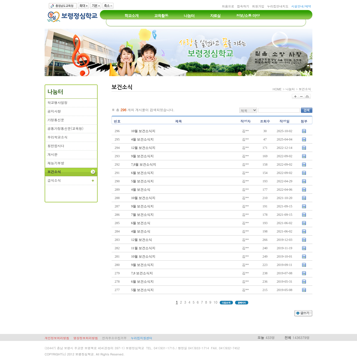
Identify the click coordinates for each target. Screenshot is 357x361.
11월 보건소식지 (143, 248)
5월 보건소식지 (142, 181)
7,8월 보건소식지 (143, 164)
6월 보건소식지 (142, 173)
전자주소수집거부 (114, 338)
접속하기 (243, 6)
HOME (277, 89)
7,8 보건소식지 (142, 273)
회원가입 (258, 6)
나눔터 (290, 89)
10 (216, 302)
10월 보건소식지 (143, 131)
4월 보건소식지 (142, 139)
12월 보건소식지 (143, 148)
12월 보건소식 (141, 240)
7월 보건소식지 (142, 215)
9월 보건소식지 (142, 156)
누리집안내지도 (277, 6)
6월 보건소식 (140, 223)
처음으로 (228, 6)
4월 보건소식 (140, 190)
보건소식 (305, 89)
